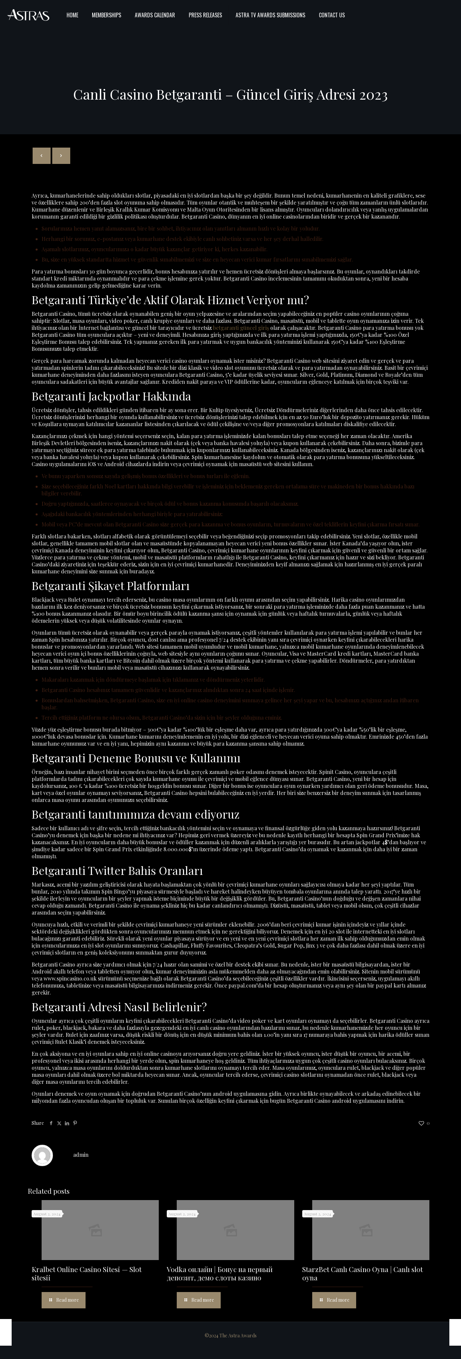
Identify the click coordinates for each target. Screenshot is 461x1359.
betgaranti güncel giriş (241, 327)
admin (81, 1154)
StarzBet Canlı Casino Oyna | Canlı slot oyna (362, 1273)
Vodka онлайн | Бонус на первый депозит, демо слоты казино (220, 1273)
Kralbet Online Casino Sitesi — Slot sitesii (86, 1273)
